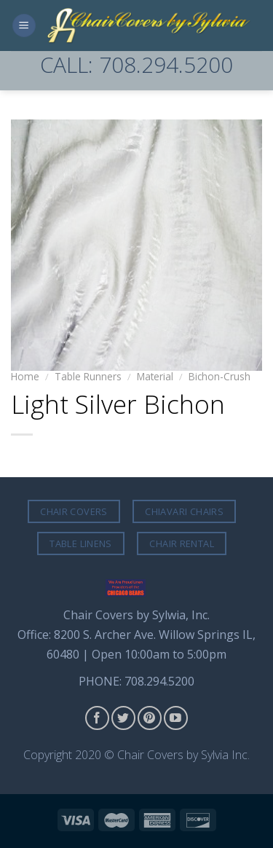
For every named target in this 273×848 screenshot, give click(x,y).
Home (25, 376)
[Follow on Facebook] (97, 718)
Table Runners (88, 376)
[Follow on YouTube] (176, 718)
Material (155, 376)
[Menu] (24, 26)
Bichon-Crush (219, 376)
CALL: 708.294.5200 (136, 64)
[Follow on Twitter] (123, 718)
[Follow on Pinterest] (150, 718)
